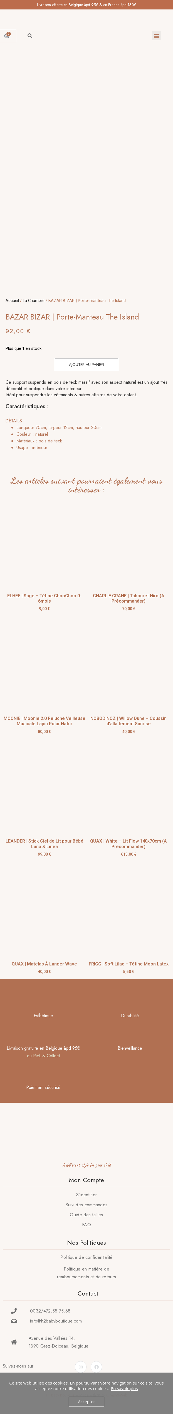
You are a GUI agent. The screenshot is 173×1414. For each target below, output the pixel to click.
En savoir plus (124, 1388)
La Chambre (34, 298)
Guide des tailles (86, 1213)
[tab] (85, 432)
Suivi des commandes (87, 1203)
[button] (156, 35)
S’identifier (86, 1193)
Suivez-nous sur (18, 1364)
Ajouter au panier (86, 362)
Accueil (12, 298)
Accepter (86, 1401)
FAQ (86, 1223)
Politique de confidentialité (86, 1255)
